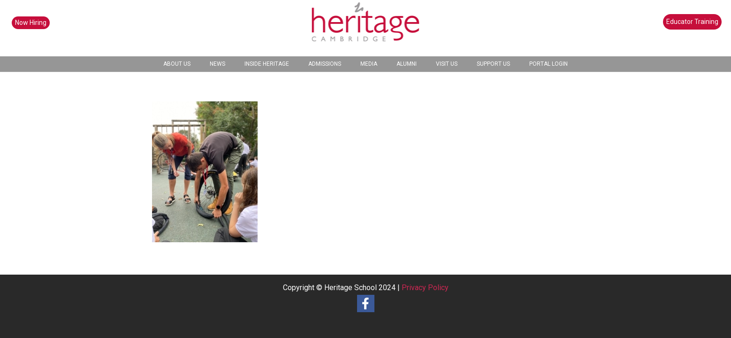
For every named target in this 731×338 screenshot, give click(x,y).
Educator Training (692, 21)
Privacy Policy (425, 287)
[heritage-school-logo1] (365, 28)
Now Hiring (30, 22)
